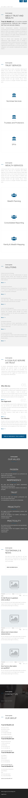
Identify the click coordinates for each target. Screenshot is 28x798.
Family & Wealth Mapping (14, 244)
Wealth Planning (14, 201)
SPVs (14, 144)
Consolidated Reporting (14, 223)
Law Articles (8, 628)
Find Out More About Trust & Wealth (14, 436)
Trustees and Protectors (14, 123)
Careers (7, 662)
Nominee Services (14, 101)
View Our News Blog (12, 567)
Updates (11, 662)
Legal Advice (8, 594)
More (3, 282)
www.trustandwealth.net (6, 737)
